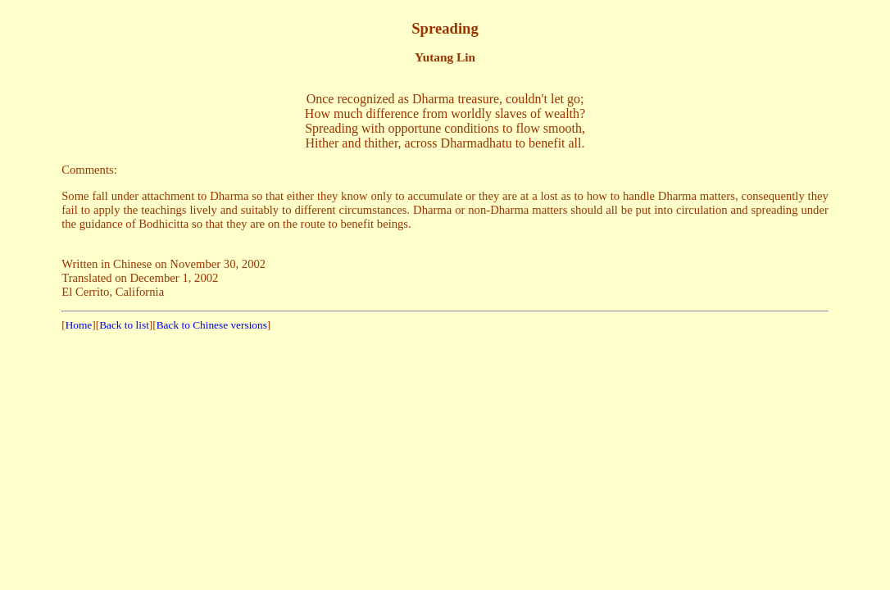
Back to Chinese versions (212, 325)
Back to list (124, 325)
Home (79, 325)
